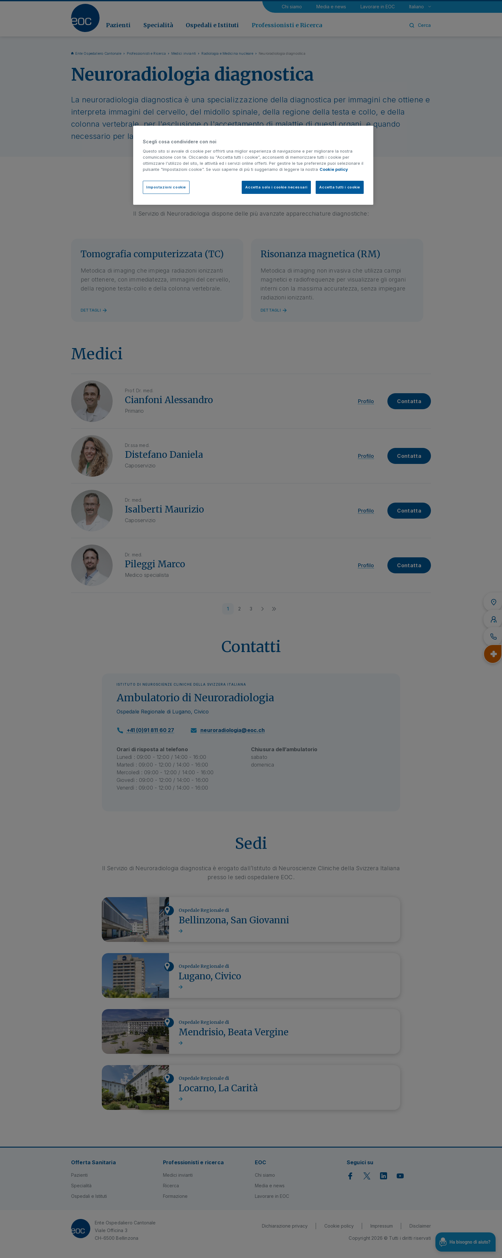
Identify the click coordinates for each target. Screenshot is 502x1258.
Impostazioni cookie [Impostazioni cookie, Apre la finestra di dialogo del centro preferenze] (166, 187)
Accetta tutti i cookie (339, 187)
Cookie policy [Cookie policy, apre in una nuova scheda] (334, 169)
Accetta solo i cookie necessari (276, 187)
